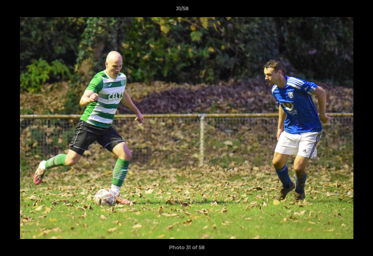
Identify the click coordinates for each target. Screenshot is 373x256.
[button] (343, 10)
